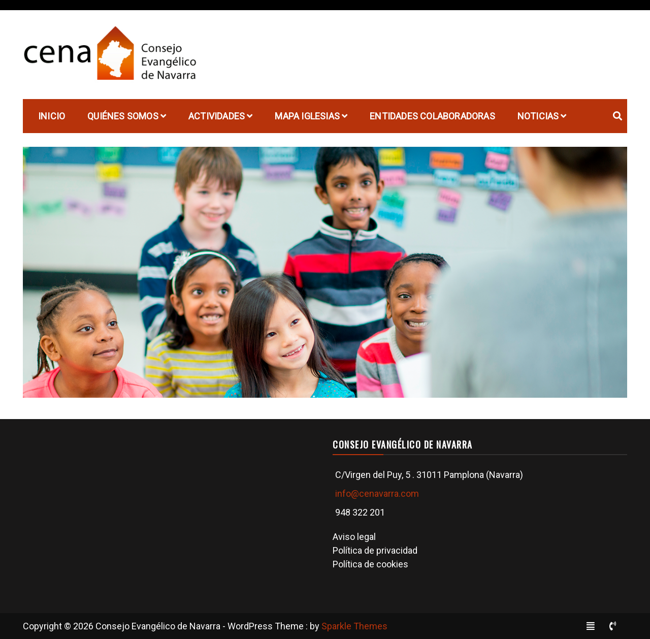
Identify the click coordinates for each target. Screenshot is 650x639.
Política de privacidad (375, 550)
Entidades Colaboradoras (432, 116)
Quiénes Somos (122, 116)
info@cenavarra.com (377, 493)
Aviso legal (354, 536)
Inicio (51, 116)
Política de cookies (370, 564)
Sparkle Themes (354, 626)
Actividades (216, 116)
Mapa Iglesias (307, 116)
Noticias (538, 116)
